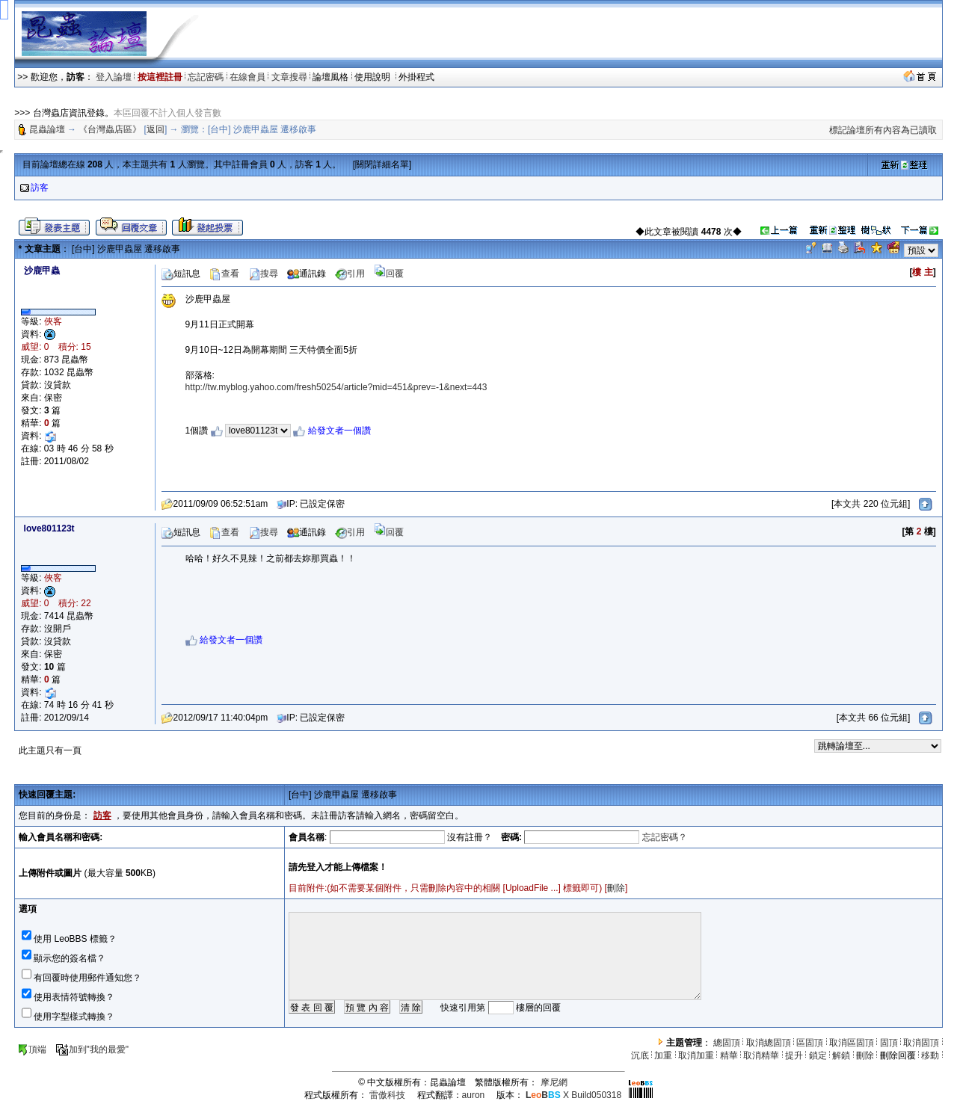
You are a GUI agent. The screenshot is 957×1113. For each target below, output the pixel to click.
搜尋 (263, 273)
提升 (794, 1055)
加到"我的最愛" (92, 1049)
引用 (350, 273)
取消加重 (696, 1055)
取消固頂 (921, 1043)
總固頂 (726, 1043)
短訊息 (180, 273)
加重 (663, 1055)
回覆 (389, 273)
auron (473, 1095)
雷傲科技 (387, 1095)
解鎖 (841, 1055)
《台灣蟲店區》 (110, 129)
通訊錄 (306, 273)
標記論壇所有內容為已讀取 (883, 130)
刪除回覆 (898, 1055)
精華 (729, 1055)
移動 (930, 1055)
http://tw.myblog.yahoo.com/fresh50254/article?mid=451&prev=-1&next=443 (336, 387)
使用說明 (373, 77)
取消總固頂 (768, 1043)
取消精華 (761, 1055)
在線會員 (247, 77)
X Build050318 (573, 1095)
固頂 (889, 1043)
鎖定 (818, 1055)
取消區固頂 (851, 1043)
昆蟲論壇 (47, 129)
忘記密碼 (206, 77)
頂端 (31, 1049)
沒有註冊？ (469, 837)
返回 (155, 129)
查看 (224, 273)
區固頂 (809, 1043)
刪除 (616, 888)
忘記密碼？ (664, 837)
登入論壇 (114, 77)
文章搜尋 (289, 77)
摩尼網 (554, 1082)
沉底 (640, 1055)
